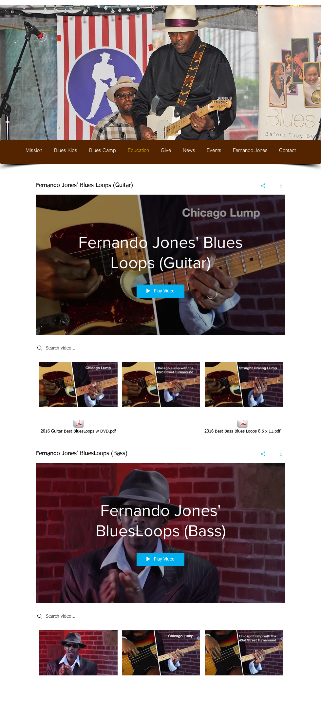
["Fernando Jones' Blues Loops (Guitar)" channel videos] (160, 386)
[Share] (263, 186)
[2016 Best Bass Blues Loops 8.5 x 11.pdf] (242, 426)
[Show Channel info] (278, 186)
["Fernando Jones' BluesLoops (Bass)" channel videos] (160, 654)
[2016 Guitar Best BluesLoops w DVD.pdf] (78, 426)
